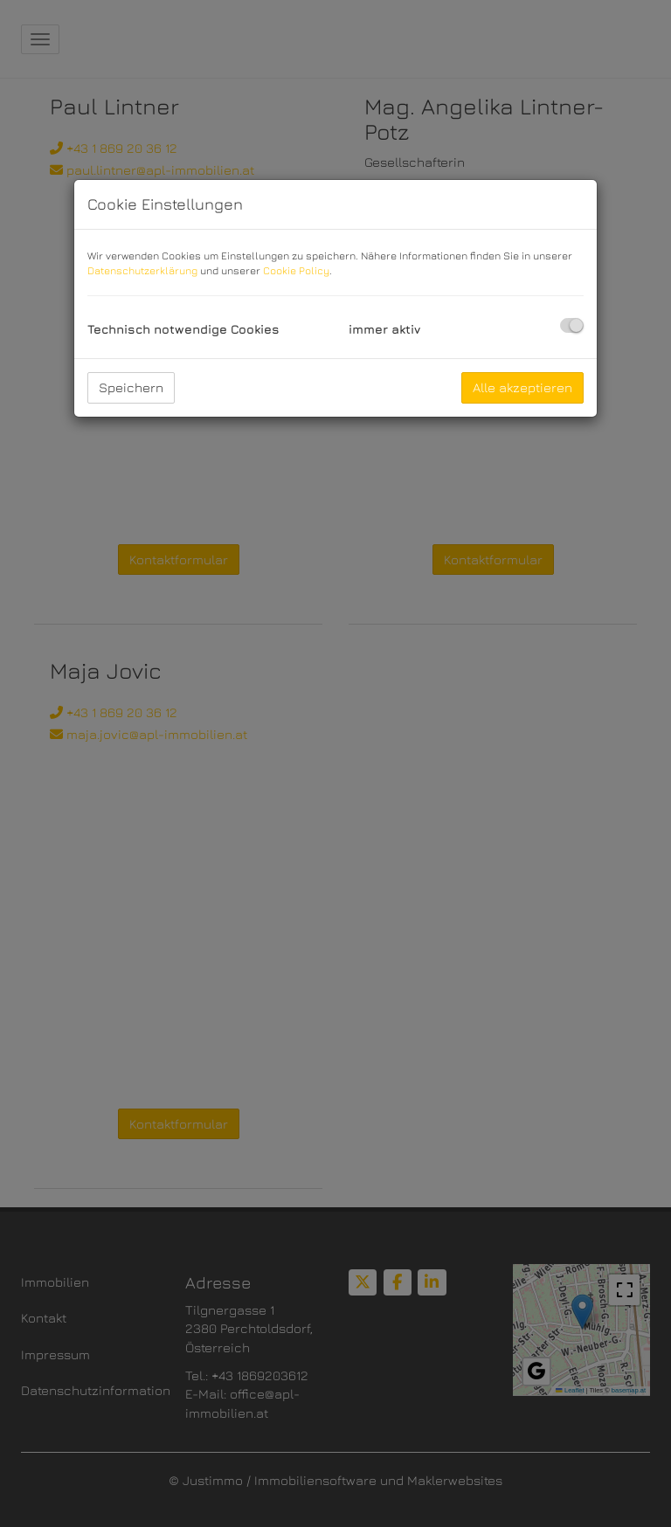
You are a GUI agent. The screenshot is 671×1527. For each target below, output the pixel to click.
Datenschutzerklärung (142, 270)
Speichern (131, 387)
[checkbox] (572, 325)
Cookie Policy (296, 270)
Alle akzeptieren (522, 387)
